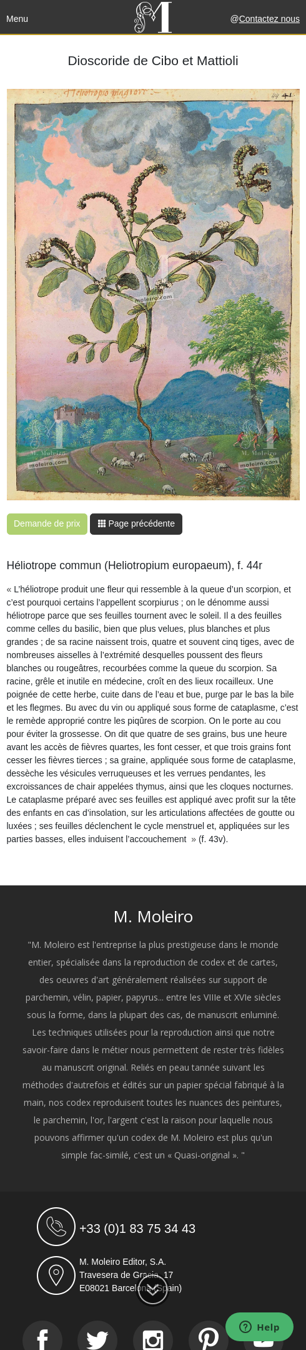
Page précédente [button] (136, 523)
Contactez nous (269, 19)
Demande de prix (47, 523)
